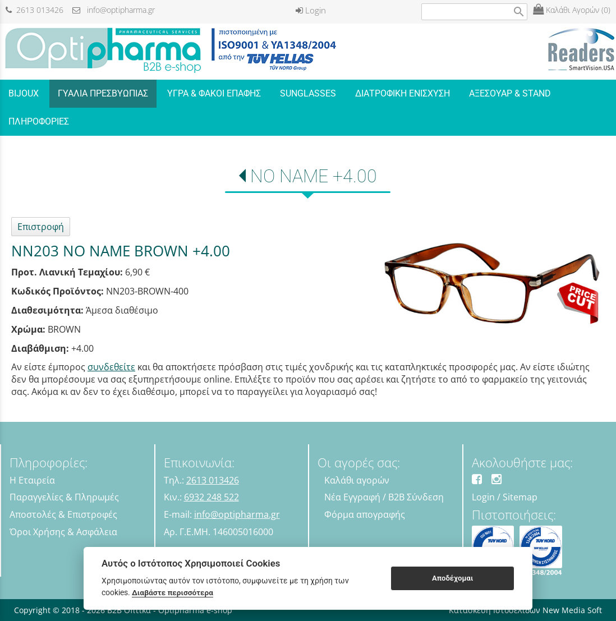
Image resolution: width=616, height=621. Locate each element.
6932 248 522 (211, 497)
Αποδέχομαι (452, 578)
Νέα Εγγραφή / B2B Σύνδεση (384, 497)
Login (311, 10)
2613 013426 (34, 9)
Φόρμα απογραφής (364, 514)
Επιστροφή (40, 226)
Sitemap (520, 497)
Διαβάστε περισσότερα (172, 592)
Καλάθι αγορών (356, 480)
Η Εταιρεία (32, 480)
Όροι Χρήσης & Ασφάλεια (63, 532)
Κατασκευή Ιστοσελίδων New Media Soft (525, 610)
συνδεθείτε (111, 367)
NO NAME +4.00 (313, 176)
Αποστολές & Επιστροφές (63, 514)
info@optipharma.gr (113, 9)
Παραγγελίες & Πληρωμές (64, 497)
